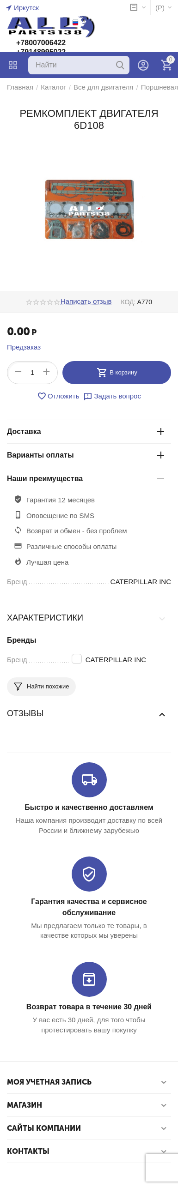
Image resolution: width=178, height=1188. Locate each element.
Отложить (58, 396)
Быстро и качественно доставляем (89, 807)
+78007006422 (41, 43)
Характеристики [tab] (86, 618)
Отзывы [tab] (86, 714)
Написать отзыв (86, 301)
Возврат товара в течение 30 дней (89, 1007)
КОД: (128, 302)
